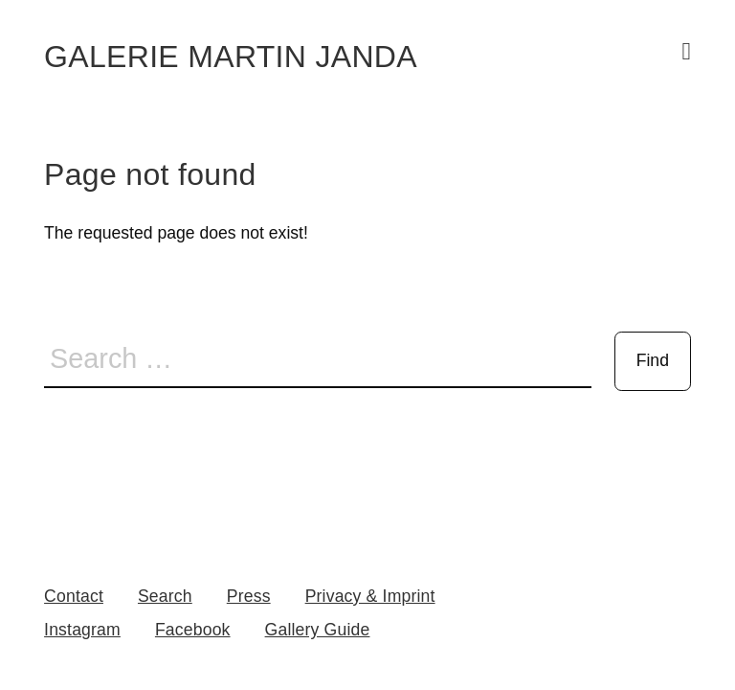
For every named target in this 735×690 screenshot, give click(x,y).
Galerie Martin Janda (230, 56)
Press (249, 596)
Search (165, 596)
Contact (73, 596)
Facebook (193, 629)
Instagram (82, 629)
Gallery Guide (317, 629)
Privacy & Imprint (370, 596)
